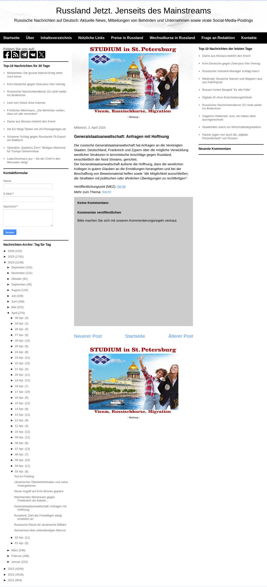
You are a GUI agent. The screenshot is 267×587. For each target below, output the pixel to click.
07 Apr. (20, 448)
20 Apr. (20, 374)
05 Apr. (20, 460)
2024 (11, 262)
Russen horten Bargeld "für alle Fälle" (226, 89)
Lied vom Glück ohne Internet (26, 102)
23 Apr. (20, 357)
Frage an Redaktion (218, 38)
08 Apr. (20, 443)
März (15, 550)
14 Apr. (20, 408)
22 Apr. (20, 363)
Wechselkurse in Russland (172, 38)
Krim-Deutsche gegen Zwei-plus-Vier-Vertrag (36, 84)
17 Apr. (20, 391)
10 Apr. (20, 431)
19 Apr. (20, 380)
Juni (14, 301)
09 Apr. (20, 437)
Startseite (11, 38)
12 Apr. (20, 420)
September (18, 284)
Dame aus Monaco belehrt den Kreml (31, 121)
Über (30, 38)
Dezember (18, 267)
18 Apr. (20, 386)
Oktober (17, 278)
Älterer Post (180, 336)
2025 (11, 256)
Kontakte (248, 38)
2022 (11, 574)
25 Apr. (20, 346)
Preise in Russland (127, 38)
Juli (14, 296)
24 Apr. (20, 352)
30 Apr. (20, 318)
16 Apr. (20, 397)
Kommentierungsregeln (146, 220)
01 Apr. (20, 543)
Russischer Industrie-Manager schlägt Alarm (230, 71)
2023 (11, 568)
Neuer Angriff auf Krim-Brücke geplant (38, 491)
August (16, 290)
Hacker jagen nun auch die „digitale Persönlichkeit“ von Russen (225, 136)
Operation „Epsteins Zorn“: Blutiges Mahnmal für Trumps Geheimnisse (36, 149)
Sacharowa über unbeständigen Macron (40, 530)
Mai (14, 307)
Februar (16, 556)
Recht (106, 192)
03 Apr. (20, 471)
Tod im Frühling (24, 476)
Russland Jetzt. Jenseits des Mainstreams (133, 10)
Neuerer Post (88, 336)
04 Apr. (20, 466)
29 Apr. (20, 323)
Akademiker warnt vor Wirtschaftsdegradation (231, 127)
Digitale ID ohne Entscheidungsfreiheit (227, 97)
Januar (16, 561)
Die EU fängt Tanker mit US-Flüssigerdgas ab (36, 129)
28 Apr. (20, 329)
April (14, 313)
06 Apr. (20, 454)
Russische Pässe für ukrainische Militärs (40, 524)
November (18, 273)
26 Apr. (20, 340)
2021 (11, 580)
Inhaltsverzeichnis (56, 38)
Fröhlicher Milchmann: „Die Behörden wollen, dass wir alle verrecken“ (36, 112)
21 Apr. (20, 369)
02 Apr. (20, 537)
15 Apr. (20, 403)
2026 (11, 251)
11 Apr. (20, 426)
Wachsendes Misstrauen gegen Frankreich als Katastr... (34, 498)
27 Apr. (20, 335)
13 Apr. (20, 414)
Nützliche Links (91, 38)
